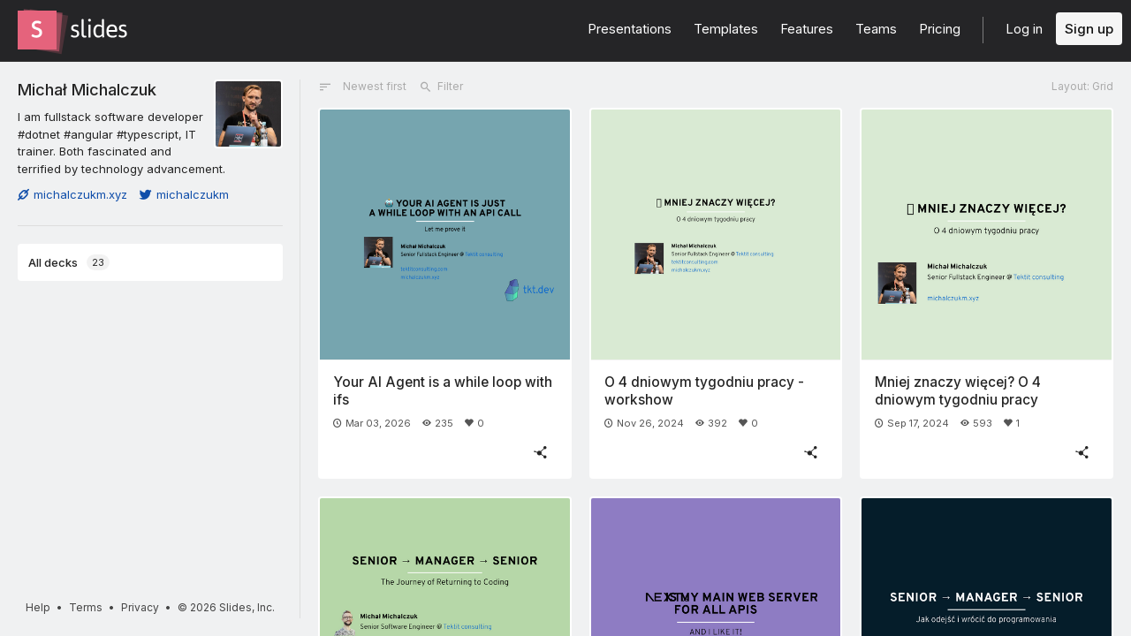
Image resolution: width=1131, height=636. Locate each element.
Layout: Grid (1082, 86)
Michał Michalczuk (87, 89)
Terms (85, 607)
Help (38, 607)
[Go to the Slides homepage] (37, 30)
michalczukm (184, 194)
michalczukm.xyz (72, 194)
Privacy (140, 607)
